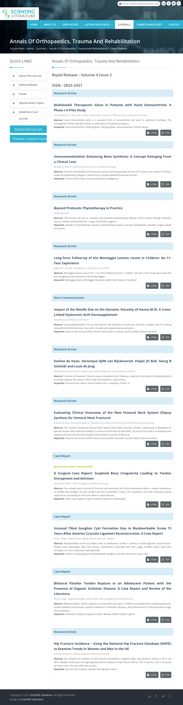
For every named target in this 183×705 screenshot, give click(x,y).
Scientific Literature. (41, 695)
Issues (18, 93)
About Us (50, 24)
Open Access (70, 24)
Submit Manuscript (149, 24)
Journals (124, 24)
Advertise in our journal (24, 114)
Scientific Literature (32, 699)
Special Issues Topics (27, 102)
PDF (166, 132)
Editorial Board (23, 84)
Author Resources (99, 24)
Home (33, 24)
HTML (152, 132)
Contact (174, 24)
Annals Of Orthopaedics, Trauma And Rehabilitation (78, 48)
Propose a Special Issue (30, 139)
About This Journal (25, 75)
